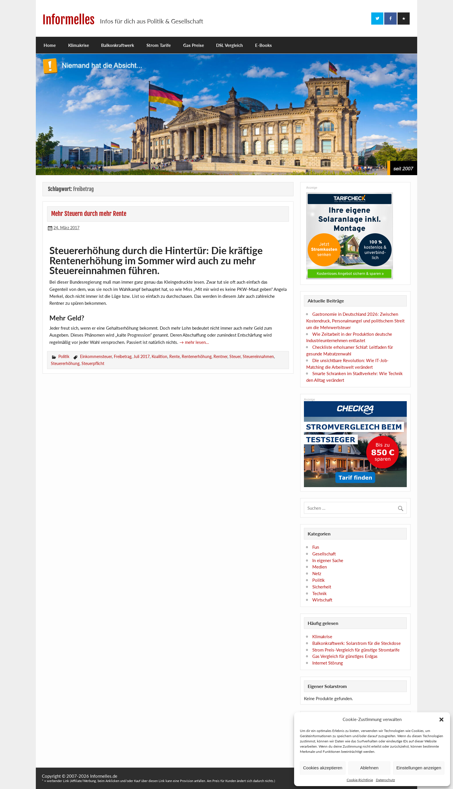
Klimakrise (78, 45)
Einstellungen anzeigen (418, 767)
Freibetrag (122, 356)
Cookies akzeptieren (322, 767)
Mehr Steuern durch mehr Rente (88, 213)
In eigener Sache (327, 560)
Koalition (159, 356)
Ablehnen (369, 767)
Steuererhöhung (65, 363)
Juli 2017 (141, 356)
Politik (63, 356)
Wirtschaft (322, 599)
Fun (315, 547)
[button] (441, 719)
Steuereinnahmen (258, 356)
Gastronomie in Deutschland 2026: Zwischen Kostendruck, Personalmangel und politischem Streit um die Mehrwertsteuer (355, 320)
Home (50, 45)
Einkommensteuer (96, 356)
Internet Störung (327, 662)
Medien (319, 566)
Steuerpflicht (92, 363)
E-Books (263, 45)
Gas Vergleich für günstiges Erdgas (345, 656)
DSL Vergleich (229, 45)
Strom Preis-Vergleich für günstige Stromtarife (356, 649)
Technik (319, 593)
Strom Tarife (158, 45)
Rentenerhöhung (196, 356)
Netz (316, 573)
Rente (174, 356)
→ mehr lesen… (194, 342)
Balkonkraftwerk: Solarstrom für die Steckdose (356, 643)
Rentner (220, 356)
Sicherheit (321, 586)
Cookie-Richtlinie (360, 780)
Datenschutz (385, 780)
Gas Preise (193, 45)
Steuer (235, 356)
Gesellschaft (324, 553)
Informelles (68, 19)
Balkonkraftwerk (117, 45)
